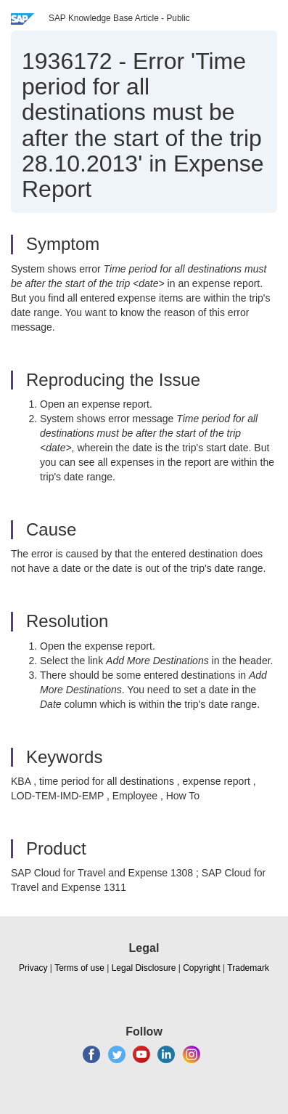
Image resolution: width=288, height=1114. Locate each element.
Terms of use (79, 968)
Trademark (248, 968)
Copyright (201, 968)
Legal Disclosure (144, 968)
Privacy (33, 968)
